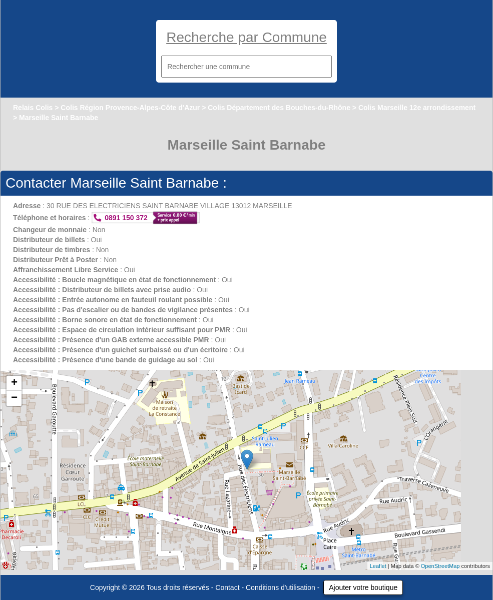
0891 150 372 (126, 218)
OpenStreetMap (440, 566)
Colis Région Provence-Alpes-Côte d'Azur (130, 108)
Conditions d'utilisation (280, 587)
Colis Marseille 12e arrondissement (416, 108)
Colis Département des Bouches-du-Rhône (279, 108)
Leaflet (378, 566)
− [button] (14, 398)
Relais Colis (33, 108)
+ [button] (14, 383)
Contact (227, 587)
